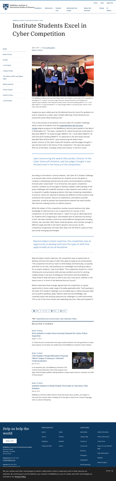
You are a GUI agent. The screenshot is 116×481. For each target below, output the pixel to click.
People (5, 60)
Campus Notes (8, 71)
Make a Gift (10, 441)
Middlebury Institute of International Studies (25, 20)
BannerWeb (83, 432)
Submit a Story (8, 95)
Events (96, 3)
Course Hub (83, 446)
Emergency (83, 455)
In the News (7, 65)
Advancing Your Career (72, 9)
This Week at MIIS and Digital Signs (13, 77)
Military (74, 318)
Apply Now (110, 3)
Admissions (49, 8)
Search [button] (109, 10)
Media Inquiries (8, 84)
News (102, 3)
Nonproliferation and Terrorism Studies (47, 318)
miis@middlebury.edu (9, 460)
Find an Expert (8, 90)
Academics (38, 8)
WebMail (99, 458)
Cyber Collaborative (66, 318)
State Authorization (103, 453)
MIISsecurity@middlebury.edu (11, 466)
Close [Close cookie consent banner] (109, 471)
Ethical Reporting (85, 464)
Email (62, 311)
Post (45, 311)
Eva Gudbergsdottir (49, 48)
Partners (61, 437)
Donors (44, 437)
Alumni (44, 432)
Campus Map (84, 437)
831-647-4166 (14, 458)
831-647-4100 (7, 454)
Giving (101, 8)
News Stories (7, 54)
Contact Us (83, 441)
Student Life (58, 9)
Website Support (102, 462)
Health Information (103, 432)
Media (60, 432)
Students (61, 441)
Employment (84, 460)
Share (36, 311)
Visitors (61, 446)
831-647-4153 (12, 464)
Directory (83, 451)
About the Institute (87, 9)
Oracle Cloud (101, 441)
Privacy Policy (20, 477)
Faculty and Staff (46, 446)
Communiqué (7, 101)
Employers (45, 441)
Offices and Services (103, 437)
